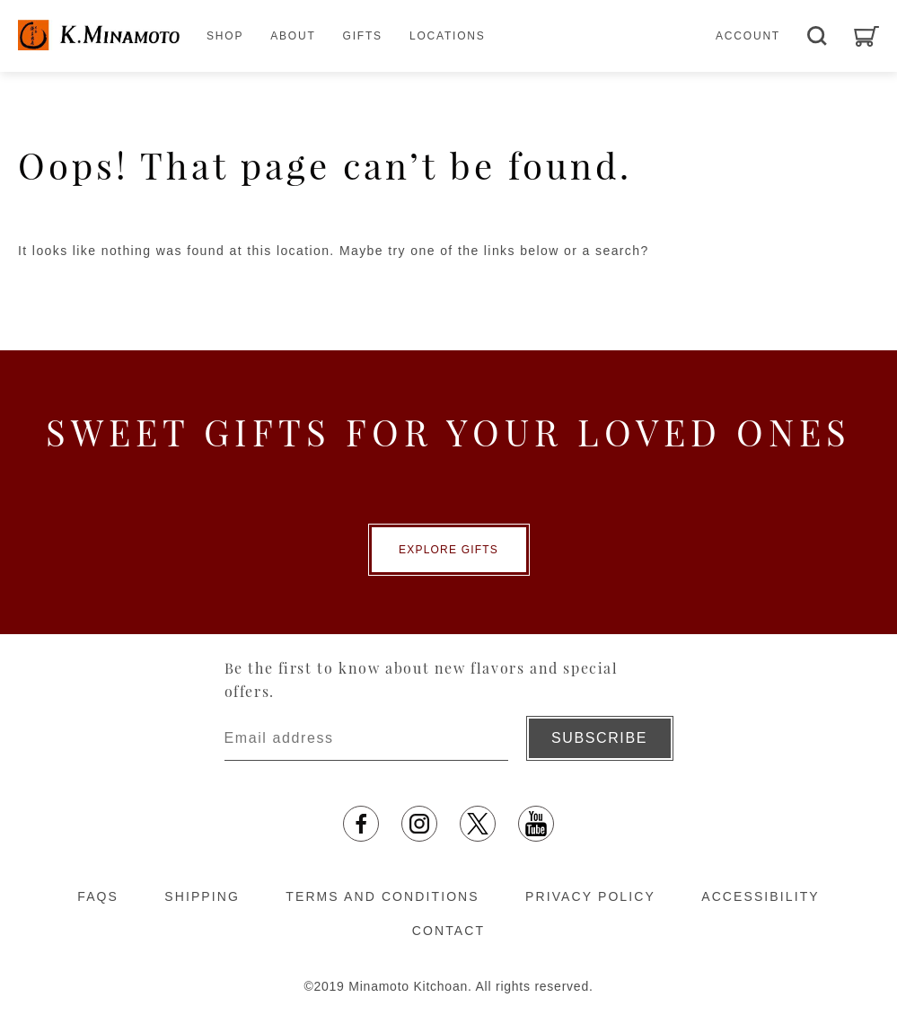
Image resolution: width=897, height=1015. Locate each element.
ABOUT (292, 36)
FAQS (98, 896)
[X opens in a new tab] (478, 824)
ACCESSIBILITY (760, 896)
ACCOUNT (748, 36)
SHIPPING (202, 896)
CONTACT (448, 930)
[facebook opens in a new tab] (361, 824)
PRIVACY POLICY (590, 896)
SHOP (225, 36)
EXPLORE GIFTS (448, 549)
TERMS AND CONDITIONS (382, 896)
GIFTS (363, 36)
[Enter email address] (366, 738)
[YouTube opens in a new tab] (536, 824)
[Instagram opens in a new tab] (419, 824)
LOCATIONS (447, 36)
